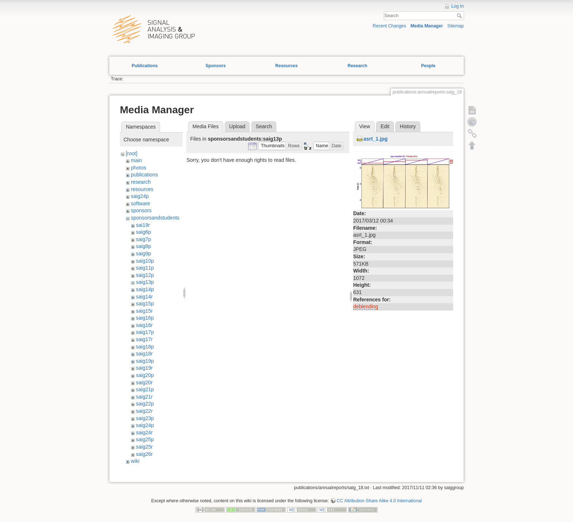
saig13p (145, 282)
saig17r (144, 339)
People (428, 65)
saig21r (144, 397)
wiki (135, 461)
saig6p (143, 232)
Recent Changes (389, 25)
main (136, 160)
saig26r (144, 454)
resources (142, 189)
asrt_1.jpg (375, 139)
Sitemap (455, 25)
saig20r (144, 382)
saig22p (145, 404)
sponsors (141, 210)
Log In (457, 6)
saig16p (145, 318)
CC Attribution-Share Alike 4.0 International (379, 500)
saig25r (144, 447)
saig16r (144, 325)
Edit (384, 126)
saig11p (145, 268)
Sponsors (215, 65)
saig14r (144, 297)
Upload (237, 126)
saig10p (145, 261)
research (141, 182)
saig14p (145, 289)
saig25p (145, 439)
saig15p (145, 303)
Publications (145, 65)
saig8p (143, 246)
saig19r (144, 368)
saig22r (144, 411)
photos (138, 168)
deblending (365, 306)
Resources (286, 65)
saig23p (145, 418)
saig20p (145, 375)
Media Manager (426, 25)
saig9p (143, 253)
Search (460, 15)
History (408, 126)
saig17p (145, 332)
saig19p (145, 361)
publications (144, 175)
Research (357, 65)
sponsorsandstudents (155, 218)
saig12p (145, 275)
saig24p (140, 196)
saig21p (145, 389)
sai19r (143, 225)
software (140, 203)
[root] (131, 153)
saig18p (145, 347)
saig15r (144, 311)
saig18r (144, 354)
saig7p (143, 239)
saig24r (144, 432)
